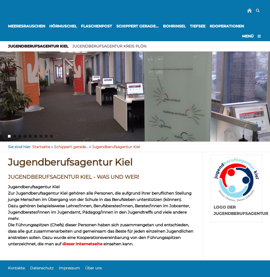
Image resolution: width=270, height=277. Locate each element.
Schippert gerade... (71, 146)
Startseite (41, 146)
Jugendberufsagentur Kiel (116, 146)
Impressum (69, 268)
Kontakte (16, 268)
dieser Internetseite (82, 243)
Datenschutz (42, 268)
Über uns (93, 268)
